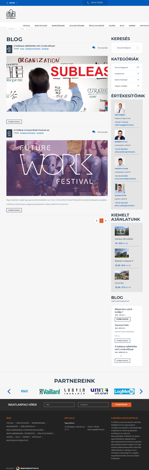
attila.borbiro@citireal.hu (125, 147)
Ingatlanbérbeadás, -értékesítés (20, 428)
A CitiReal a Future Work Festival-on (31, 125)
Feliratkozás (121, 399)
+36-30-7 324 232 (121, 117)
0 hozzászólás (100, 42)
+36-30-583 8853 (121, 171)
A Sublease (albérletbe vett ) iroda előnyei (34, 40)
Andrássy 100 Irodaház (124, 234)
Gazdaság (45, 44)
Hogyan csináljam (127, 81)
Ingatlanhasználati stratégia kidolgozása (24, 425)
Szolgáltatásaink (74, 13)
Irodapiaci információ (32, 44)
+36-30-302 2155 (121, 198)
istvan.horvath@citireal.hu (125, 174)
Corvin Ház (119, 278)
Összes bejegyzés (127, 62)
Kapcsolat (24, 16)
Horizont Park (122, 320)
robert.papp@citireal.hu (124, 120)
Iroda (22, 44)
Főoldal (24, 13)
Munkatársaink (55, 13)
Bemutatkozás (38, 13)
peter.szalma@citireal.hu (124, 200)
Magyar (10, 3)
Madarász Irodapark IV (124, 256)
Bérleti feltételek (127, 74)
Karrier (129, 13)
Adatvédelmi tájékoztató (17, 435)
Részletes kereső (94, 13)
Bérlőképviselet (28, 421)
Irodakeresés (127, 68)
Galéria (109, 13)
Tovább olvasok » (14, 117)
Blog (119, 13)
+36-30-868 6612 (121, 144)
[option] (24, 386)
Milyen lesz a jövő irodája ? (123, 305)
